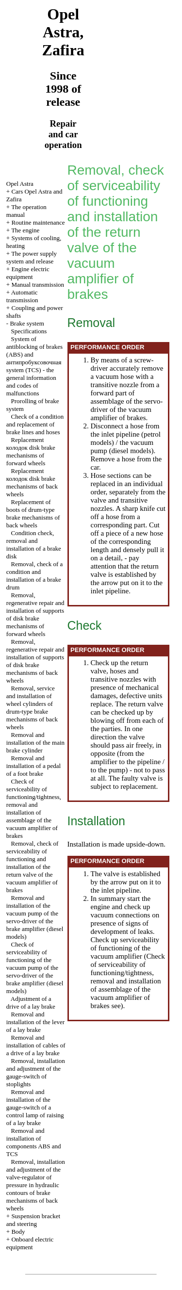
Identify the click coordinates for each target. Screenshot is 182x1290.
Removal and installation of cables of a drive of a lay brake (36, 1045)
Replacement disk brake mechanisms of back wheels (32, 482)
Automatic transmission (22, 296)
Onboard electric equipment (30, 1243)
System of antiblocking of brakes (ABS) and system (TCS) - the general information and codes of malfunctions (34, 366)
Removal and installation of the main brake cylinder (35, 742)
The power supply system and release (31, 257)
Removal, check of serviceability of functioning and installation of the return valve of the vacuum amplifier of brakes (32, 867)
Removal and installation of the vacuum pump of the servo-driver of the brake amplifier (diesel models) (35, 917)
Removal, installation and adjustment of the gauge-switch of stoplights (35, 1072)
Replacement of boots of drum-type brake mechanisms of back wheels (33, 513)
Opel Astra (19, 183)
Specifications (29, 331)
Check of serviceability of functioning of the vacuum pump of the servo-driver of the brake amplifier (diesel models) (35, 968)
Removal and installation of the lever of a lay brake (35, 1022)
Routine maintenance (38, 222)
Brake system (27, 323)
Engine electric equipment (28, 272)
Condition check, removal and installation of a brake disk (33, 544)
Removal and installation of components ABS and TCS (33, 1142)
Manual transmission (37, 284)
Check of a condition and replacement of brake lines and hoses (35, 424)
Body (18, 1231)
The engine (25, 230)
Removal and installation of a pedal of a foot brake (33, 765)
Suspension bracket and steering (33, 1219)
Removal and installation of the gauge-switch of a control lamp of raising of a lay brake (35, 1107)
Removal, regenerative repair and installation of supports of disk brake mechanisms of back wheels (35, 661)
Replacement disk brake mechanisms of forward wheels (30, 451)
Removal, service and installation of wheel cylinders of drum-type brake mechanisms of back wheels (32, 708)
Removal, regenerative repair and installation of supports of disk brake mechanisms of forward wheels (35, 614)
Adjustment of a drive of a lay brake (30, 1002)
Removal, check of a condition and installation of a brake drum (34, 575)
